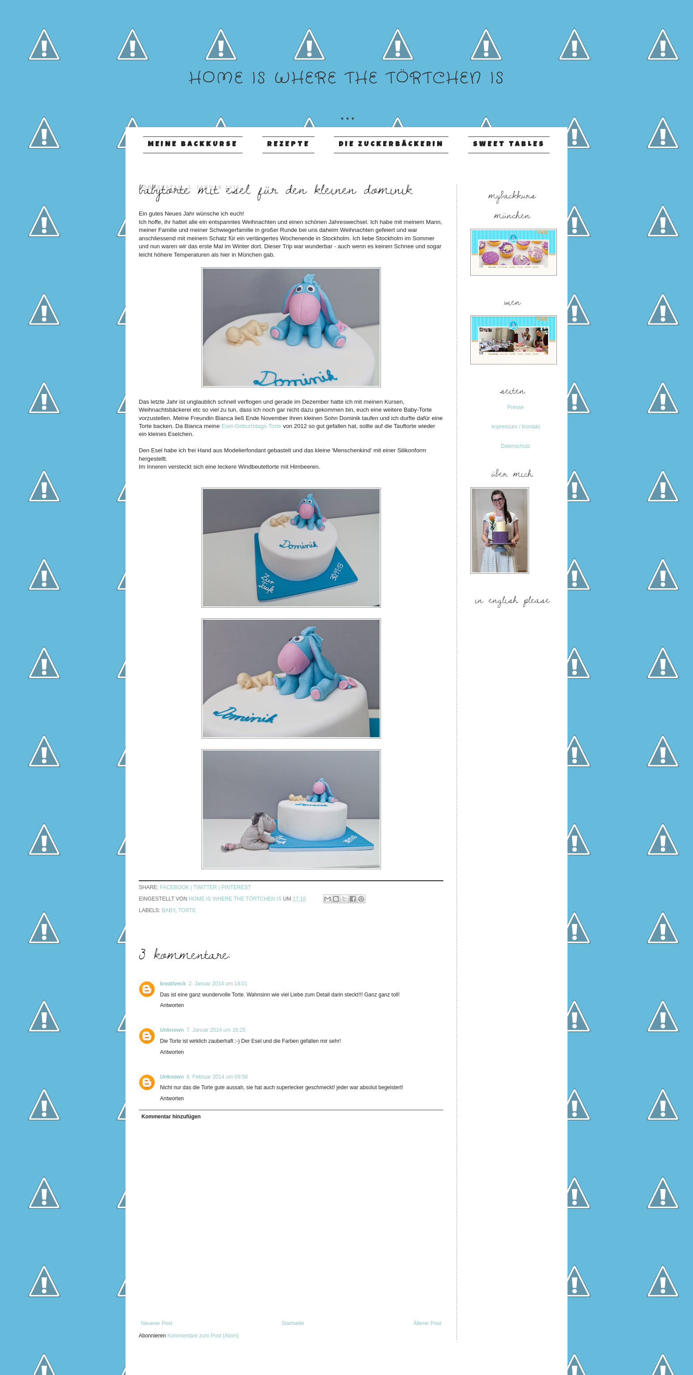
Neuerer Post (156, 1323)
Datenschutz (515, 446)
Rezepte (288, 144)
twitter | (207, 887)
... (346, 105)
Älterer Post (427, 1323)
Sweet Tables (509, 144)
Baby (168, 910)
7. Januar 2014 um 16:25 (216, 1030)
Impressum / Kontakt (515, 427)
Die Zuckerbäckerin (391, 144)
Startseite (293, 1323)
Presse (515, 407)
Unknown (172, 1030)
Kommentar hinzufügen (171, 1117)
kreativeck (173, 984)
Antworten (172, 1005)
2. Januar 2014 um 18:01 (218, 984)
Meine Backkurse (193, 144)
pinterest (236, 887)
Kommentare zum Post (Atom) (203, 1336)
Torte (187, 910)
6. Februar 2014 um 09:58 (217, 1077)
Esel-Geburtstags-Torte (251, 426)
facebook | (177, 887)
